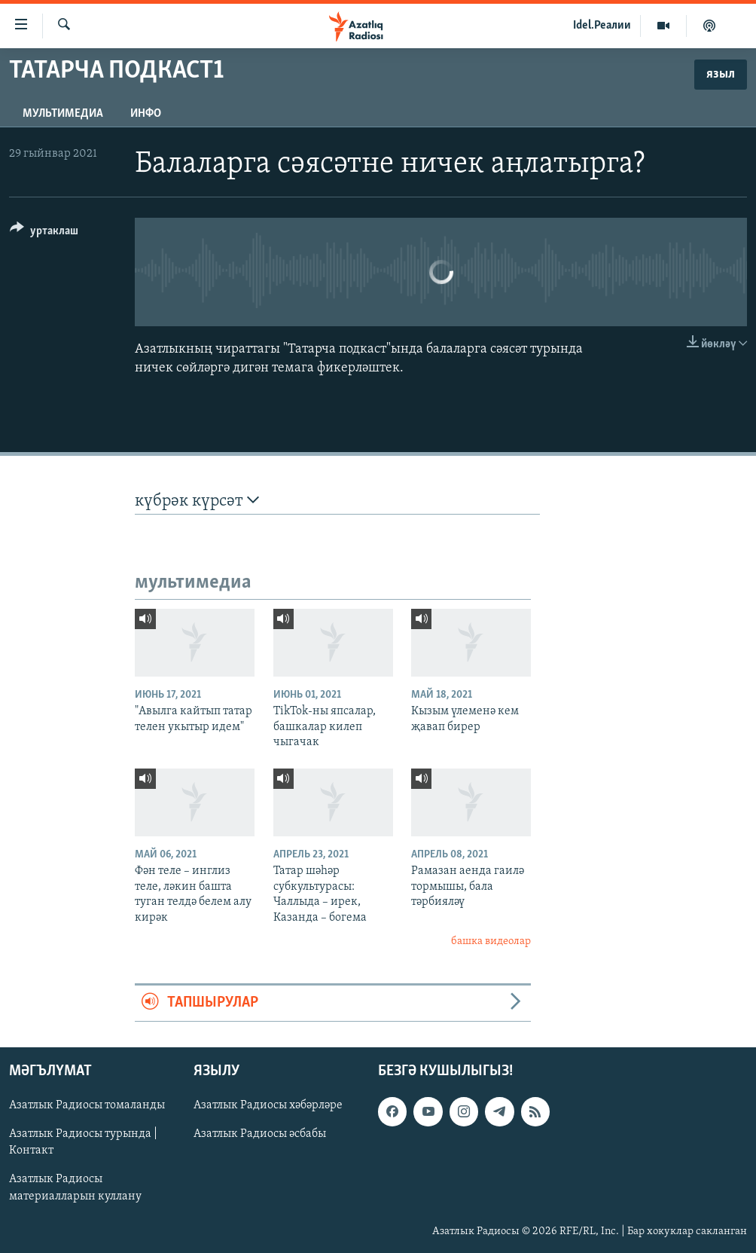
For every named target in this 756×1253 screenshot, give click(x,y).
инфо (145, 114)
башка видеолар (491, 941)
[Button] (44, 233)
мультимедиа (63, 114)
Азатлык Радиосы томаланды (87, 1105)
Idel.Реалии (602, 26)
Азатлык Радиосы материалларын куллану (75, 1187)
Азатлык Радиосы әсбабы (260, 1134)
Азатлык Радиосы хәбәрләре (268, 1105)
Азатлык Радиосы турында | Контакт (83, 1142)
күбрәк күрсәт (197, 500)
